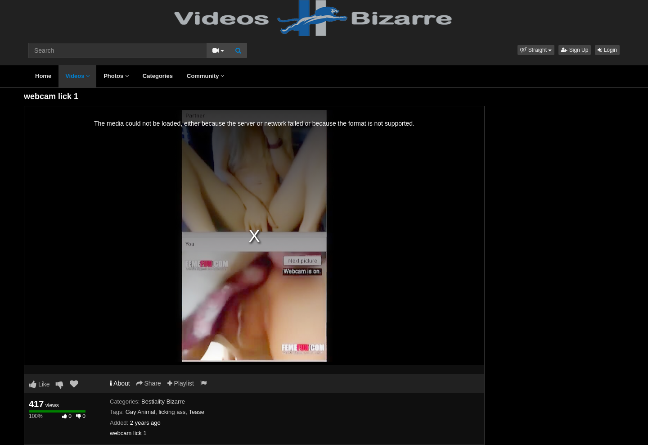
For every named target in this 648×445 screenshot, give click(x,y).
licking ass (171, 412)
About (120, 383)
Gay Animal (140, 412)
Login (607, 50)
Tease (196, 412)
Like (39, 384)
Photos (116, 76)
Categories (158, 76)
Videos (77, 76)
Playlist (180, 383)
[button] (536, 50)
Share (148, 383)
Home (43, 76)
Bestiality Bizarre (163, 401)
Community (205, 76)
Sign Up (574, 50)
